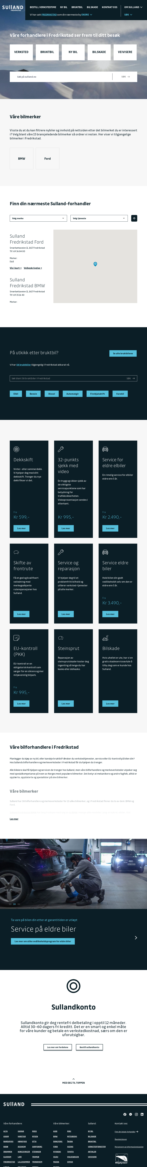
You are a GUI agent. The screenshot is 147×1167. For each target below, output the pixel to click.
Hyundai (57, 1150)
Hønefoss (22, 1140)
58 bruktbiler (23, 364)
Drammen (7, 1150)
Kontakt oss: (121, 1121)
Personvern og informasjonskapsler (129, 1145)
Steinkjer (36, 1150)
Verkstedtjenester (97, 1145)
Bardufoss (8, 1140)
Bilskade (92, 7)
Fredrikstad (9, 1160)
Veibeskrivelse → (33, 267)
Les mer (14, 817)
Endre (86, 14)
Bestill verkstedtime (43, 7)
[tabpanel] (73, 930)
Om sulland (133, 7)
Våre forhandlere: (12, 1121)
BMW (21, 158)
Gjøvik (6, 1165)
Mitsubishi (72, 1135)
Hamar (21, 1130)
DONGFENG (57, 1140)
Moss (34, 1130)
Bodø (5, 1145)
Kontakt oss (109, 7)
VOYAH (70, 1160)
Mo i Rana (22, 1165)
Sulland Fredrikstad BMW (23, 811)
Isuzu (55, 1155)
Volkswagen (73, 1155)
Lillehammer (24, 1160)
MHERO (56, 1165)
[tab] (9, 903)
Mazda (56, 1160)
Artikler (92, 1150)
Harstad (22, 1135)
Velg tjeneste (99, 218)
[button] (95, 264)
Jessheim (22, 1145)
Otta (34, 1140)
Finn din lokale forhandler (127, 1130)
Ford (47, 158)
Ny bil (63, 7)
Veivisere (92, 1155)
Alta (5, 1130)
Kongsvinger (24, 1150)
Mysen (35, 1135)
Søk (128, 14)
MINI (69, 1130)
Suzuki (70, 1145)
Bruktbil (77, 7)
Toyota (70, 1150)
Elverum (7, 1155)
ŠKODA (70, 1140)
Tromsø (35, 1155)
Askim (6, 1135)
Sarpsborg (37, 1145)
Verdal (35, 1165)
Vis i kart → (16, 267)
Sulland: (92, 1121)
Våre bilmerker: (61, 1121)
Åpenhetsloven (121, 1138)
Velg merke (38, 218)
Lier (20, 1155)
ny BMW (73, 811)
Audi (55, 1130)
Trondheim (37, 1160)
